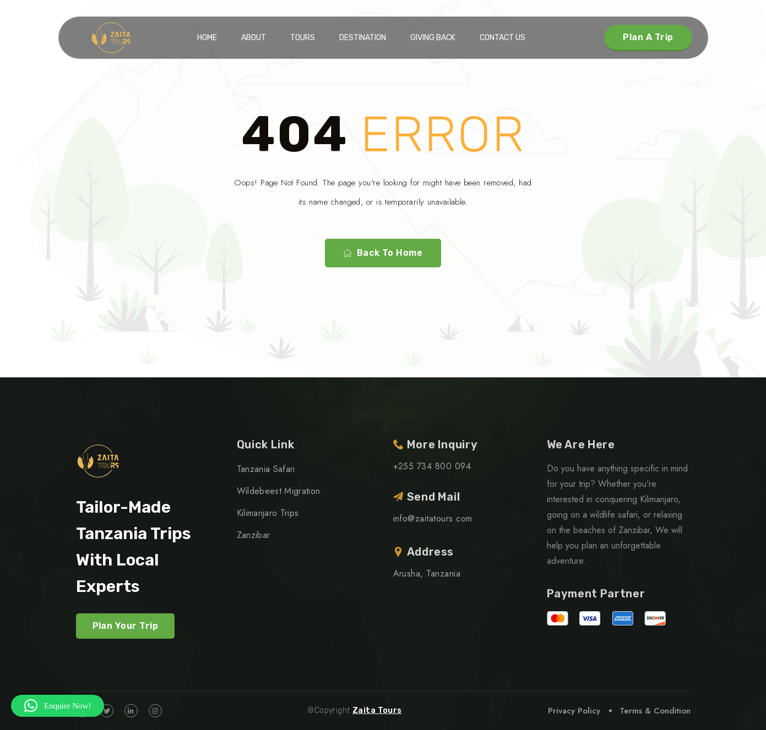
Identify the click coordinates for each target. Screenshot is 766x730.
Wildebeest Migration (278, 491)
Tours (302, 37)
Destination (362, 37)
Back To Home (383, 253)
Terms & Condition (655, 711)
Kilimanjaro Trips (267, 513)
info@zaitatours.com (432, 518)
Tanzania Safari (266, 469)
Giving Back (432, 37)
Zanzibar (253, 535)
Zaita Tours (377, 710)
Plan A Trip (648, 37)
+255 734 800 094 (432, 466)
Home (207, 37)
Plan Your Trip (126, 626)
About (253, 37)
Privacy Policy (574, 711)
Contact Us (502, 37)
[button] (57, 706)
